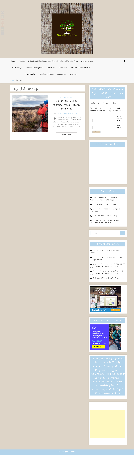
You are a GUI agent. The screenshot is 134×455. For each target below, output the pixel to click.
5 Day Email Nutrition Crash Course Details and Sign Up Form (53, 61)
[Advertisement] (107, 424)
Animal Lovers (87, 61)
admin (58, 113)
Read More (66, 135)
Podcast (22, 61)
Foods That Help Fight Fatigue (104, 204)
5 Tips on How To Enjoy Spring (105, 216)
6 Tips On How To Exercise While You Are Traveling (66, 104)
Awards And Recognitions (81, 68)
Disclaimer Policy (47, 74)
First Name (119, 126)
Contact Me (61, 74)
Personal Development (34, 68)
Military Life (17, 68)
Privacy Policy (30, 74)
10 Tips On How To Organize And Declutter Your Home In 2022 (104, 221)
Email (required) (120, 118)
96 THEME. (71, 452)
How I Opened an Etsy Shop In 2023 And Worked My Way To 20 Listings (107, 198)
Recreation (63, 68)
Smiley (95, 278)
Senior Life (51, 68)
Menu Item (74, 74)
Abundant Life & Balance (102, 257)
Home (13, 61)
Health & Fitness (66, 97)
